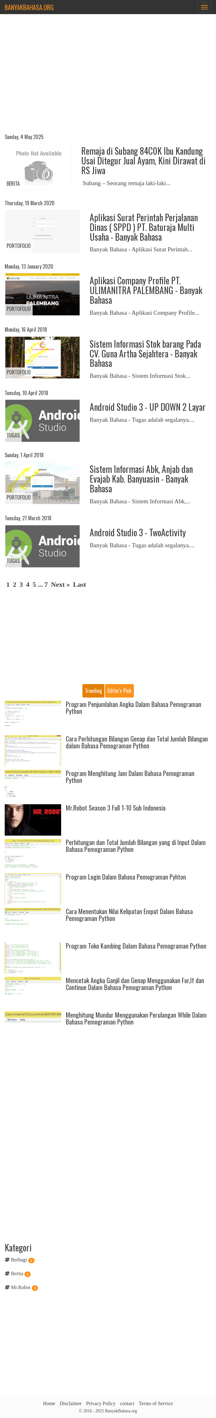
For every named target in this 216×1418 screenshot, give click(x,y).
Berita (13, 183)
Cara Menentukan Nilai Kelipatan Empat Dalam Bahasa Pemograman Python (129, 915)
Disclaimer (71, 1403)
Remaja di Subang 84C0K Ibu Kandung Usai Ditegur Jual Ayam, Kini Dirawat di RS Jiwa (143, 160)
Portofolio (19, 245)
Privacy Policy (101, 1403)
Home (49, 1403)
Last (79, 584)
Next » (60, 584)
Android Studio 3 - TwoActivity (138, 532)
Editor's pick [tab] (119, 690)
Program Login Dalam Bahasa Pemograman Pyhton (126, 876)
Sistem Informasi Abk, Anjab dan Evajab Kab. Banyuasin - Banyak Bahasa (141, 479)
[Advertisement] (108, 80)
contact (127, 1403)
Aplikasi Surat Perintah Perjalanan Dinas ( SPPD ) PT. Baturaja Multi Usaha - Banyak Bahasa (144, 227)
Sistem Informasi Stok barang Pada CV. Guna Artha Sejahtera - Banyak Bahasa (145, 353)
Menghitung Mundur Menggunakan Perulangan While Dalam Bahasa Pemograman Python (136, 1018)
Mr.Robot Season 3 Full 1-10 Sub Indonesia (116, 807)
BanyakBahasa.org (29, 7)
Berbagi (19, 1259)
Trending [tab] (93, 690)
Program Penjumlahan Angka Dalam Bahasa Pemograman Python (133, 707)
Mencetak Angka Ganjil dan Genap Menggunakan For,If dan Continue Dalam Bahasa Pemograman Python (135, 984)
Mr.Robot (20, 1287)
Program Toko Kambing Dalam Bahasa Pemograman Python (136, 945)
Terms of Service (156, 1403)
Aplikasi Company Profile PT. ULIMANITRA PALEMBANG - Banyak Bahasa (146, 290)
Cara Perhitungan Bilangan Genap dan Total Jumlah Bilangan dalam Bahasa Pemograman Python (137, 742)
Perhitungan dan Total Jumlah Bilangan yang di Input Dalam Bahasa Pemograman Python (136, 845)
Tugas (13, 435)
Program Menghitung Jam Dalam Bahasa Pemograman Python (130, 776)
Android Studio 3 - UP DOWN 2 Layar (148, 406)
